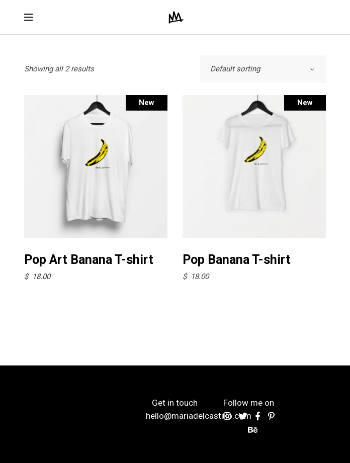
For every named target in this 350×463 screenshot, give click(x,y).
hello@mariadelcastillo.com (198, 416)
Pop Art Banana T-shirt (88, 259)
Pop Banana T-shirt (237, 259)
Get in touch (175, 403)
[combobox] (263, 69)
